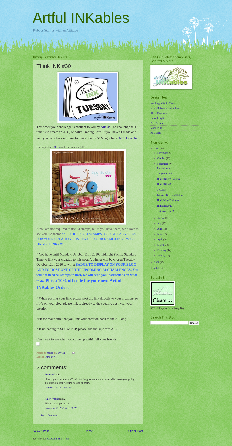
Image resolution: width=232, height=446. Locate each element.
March (160, 245)
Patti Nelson (156, 123)
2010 (157, 148)
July (159, 223)
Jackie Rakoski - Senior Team (165, 108)
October (161, 158)
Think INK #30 (164, 184)
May (160, 234)
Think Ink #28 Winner (168, 200)
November (163, 153)
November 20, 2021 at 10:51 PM (61, 408)
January (161, 255)
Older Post (135, 431)
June (160, 228)
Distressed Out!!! (165, 211)
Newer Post (41, 431)
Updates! (161, 189)
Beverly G (50, 374)
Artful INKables (81, 18)
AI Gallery (155, 132)
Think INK (49, 356)
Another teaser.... (165, 168)
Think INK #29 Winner (168, 179)
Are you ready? (164, 173)
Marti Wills (156, 128)
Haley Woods (52, 398)
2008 (157, 268)
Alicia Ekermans (158, 113)
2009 (157, 262)
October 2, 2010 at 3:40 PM (58, 387)
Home (88, 431)
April (160, 239)
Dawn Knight (157, 118)
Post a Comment (49, 415)
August (161, 218)
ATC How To (128, 138)
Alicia (105, 127)
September (163, 163)
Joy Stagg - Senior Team (162, 103)
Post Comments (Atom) (58, 438)
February (162, 250)
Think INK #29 (164, 205)
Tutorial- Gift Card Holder (170, 195)
